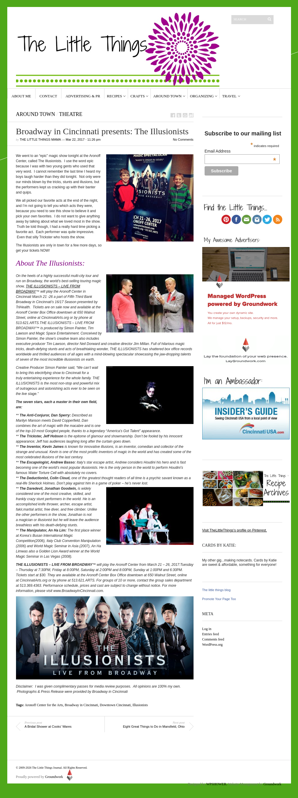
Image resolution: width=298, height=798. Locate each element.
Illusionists (140, 705)
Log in (207, 629)
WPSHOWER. (216, 784)
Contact (48, 96)
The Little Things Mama (40, 139)
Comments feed (213, 639)
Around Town (167, 96)
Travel (229, 96)
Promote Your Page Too (219, 599)
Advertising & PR (82, 96)
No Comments (183, 139)
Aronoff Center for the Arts (44, 705)
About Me (21, 96)
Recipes (114, 96)
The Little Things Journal (47, 767)
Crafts (137, 96)
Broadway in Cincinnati (81, 705)
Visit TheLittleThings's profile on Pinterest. (234, 530)
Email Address (240, 151)
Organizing (202, 96)
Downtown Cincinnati (115, 705)
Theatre (70, 114)
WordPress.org (212, 645)
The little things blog (216, 590)
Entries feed (210, 634)
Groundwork (59, 777)
